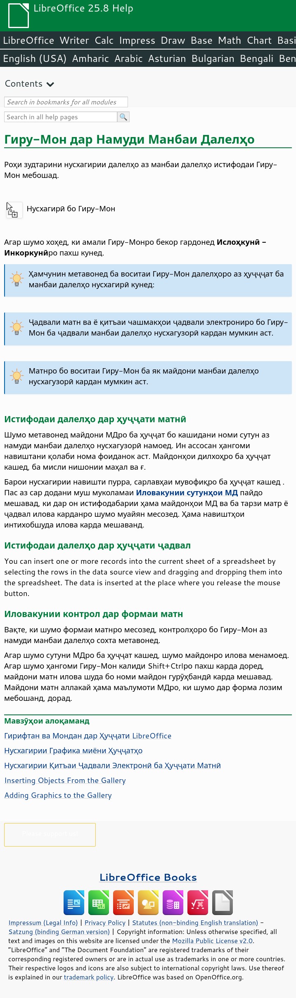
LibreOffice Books (148, 877)
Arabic (128, 58)
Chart (259, 40)
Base (201, 40)
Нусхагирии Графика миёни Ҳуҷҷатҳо (73, 750)
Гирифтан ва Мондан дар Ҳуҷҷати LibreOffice (87, 735)
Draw (172, 40)
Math (230, 40)
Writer (74, 40)
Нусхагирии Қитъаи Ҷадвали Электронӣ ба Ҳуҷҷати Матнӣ (112, 765)
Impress (137, 40)
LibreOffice (28, 40)
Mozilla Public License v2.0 (212, 940)
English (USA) (34, 58)
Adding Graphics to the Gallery (58, 795)
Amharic (90, 58)
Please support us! (50, 833)
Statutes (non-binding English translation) (195, 922)
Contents (23, 83)
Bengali (256, 58)
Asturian (167, 58)
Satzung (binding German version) (59, 931)
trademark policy (89, 976)
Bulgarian (212, 58)
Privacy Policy (105, 922)
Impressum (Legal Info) (43, 922)
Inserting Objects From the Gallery (65, 780)
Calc (104, 40)
